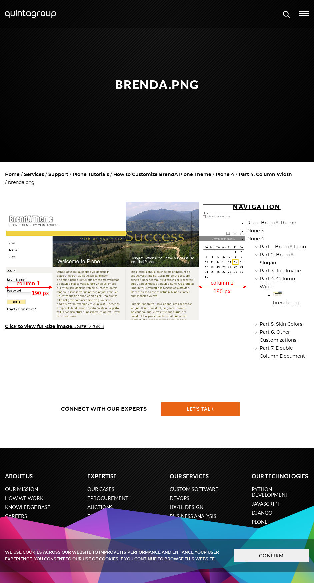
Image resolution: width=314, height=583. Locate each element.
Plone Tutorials (91, 174)
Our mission (21, 489)
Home (12, 174)
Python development (270, 492)
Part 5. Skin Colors (281, 324)
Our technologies (280, 476)
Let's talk (200, 409)
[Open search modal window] (286, 14)
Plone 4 (225, 174)
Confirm (271, 555)
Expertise (102, 476)
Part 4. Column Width (265, 174)
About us (19, 476)
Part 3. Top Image (280, 271)
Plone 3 (255, 231)
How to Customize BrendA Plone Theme (162, 174)
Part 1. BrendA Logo (283, 247)
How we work (24, 498)
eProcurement (107, 498)
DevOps (179, 498)
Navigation (257, 206)
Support (58, 174)
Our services (189, 476)
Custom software (194, 489)
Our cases (100, 489)
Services (34, 174)
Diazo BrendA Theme (271, 223)
